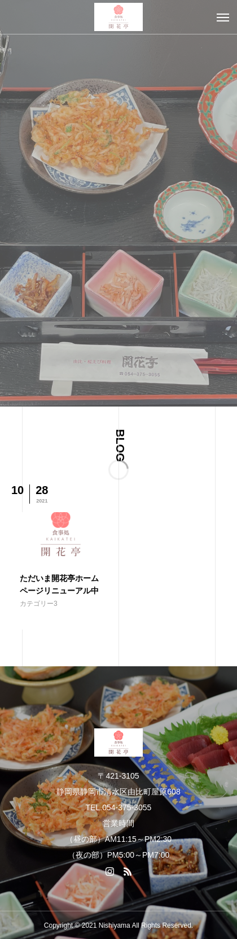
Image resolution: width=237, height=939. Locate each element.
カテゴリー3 (39, 604)
